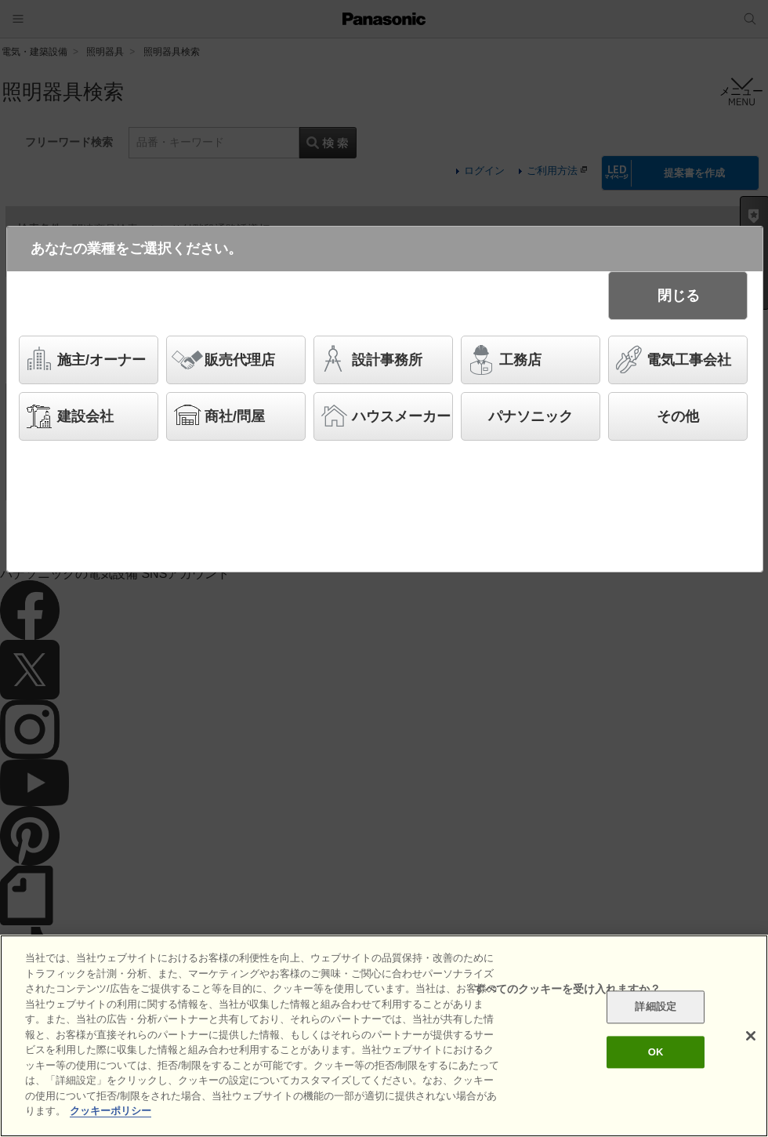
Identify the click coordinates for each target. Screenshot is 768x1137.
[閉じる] (751, 1036)
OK (656, 1052)
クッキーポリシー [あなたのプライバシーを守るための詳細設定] (110, 1111)
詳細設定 (655, 1007)
